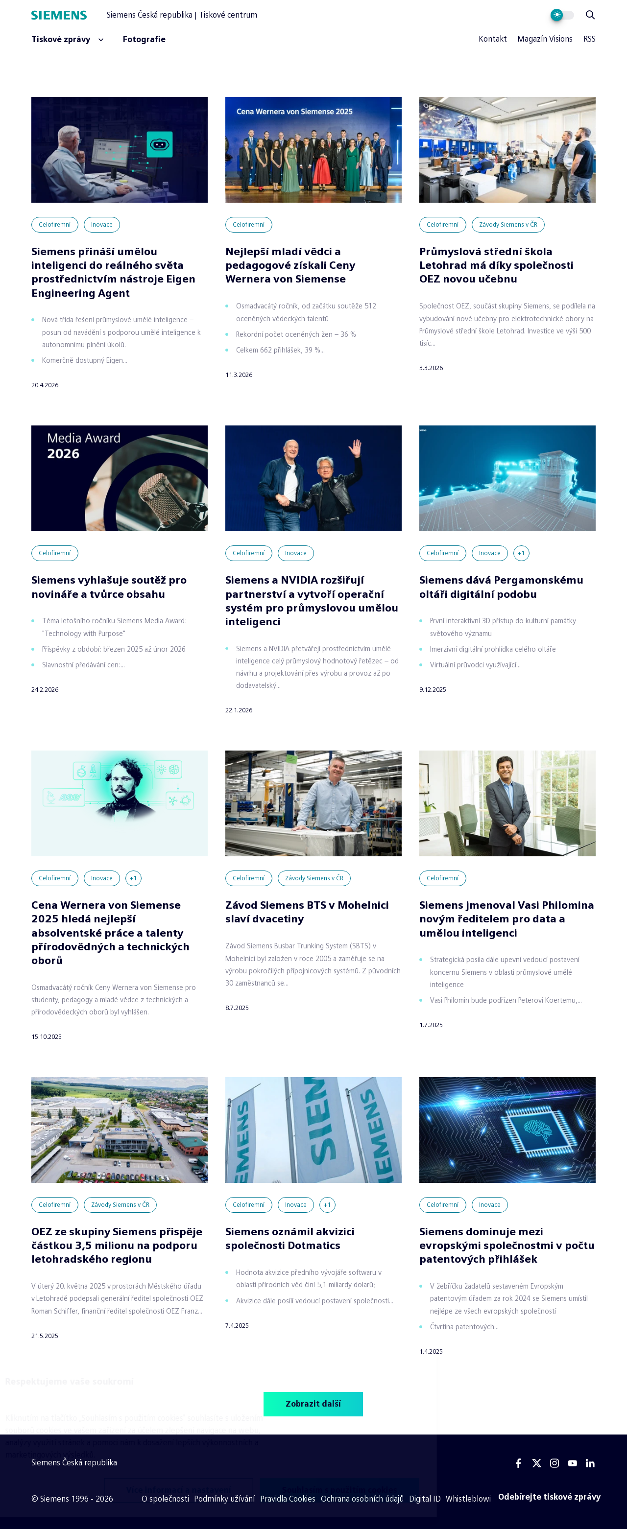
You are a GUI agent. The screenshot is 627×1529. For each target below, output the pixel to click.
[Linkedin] (590, 1463)
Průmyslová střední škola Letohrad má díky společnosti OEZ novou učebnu (496, 265)
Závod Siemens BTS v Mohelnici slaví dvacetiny (307, 912)
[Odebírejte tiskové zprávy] (549, 1497)
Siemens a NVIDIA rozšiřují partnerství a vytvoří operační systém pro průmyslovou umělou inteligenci (311, 600)
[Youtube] (572, 1463)
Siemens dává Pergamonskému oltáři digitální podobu (501, 587)
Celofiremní (55, 224)
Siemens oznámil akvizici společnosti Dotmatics (290, 1238)
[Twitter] (537, 1463)
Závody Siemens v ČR (508, 224)
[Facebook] (519, 1463)
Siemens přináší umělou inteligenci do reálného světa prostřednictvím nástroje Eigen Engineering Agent (113, 272)
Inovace (102, 224)
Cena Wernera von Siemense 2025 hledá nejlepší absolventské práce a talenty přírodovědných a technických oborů (110, 932)
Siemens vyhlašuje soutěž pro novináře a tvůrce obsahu (109, 587)
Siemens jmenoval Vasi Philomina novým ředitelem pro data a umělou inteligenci (506, 919)
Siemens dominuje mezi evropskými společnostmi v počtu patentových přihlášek (507, 1245)
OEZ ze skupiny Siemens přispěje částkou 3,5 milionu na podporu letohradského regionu (116, 1245)
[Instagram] (554, 1463)
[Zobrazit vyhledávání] (590, 15)
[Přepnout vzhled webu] (563, 15)
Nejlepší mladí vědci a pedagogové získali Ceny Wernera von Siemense (290, 265)
